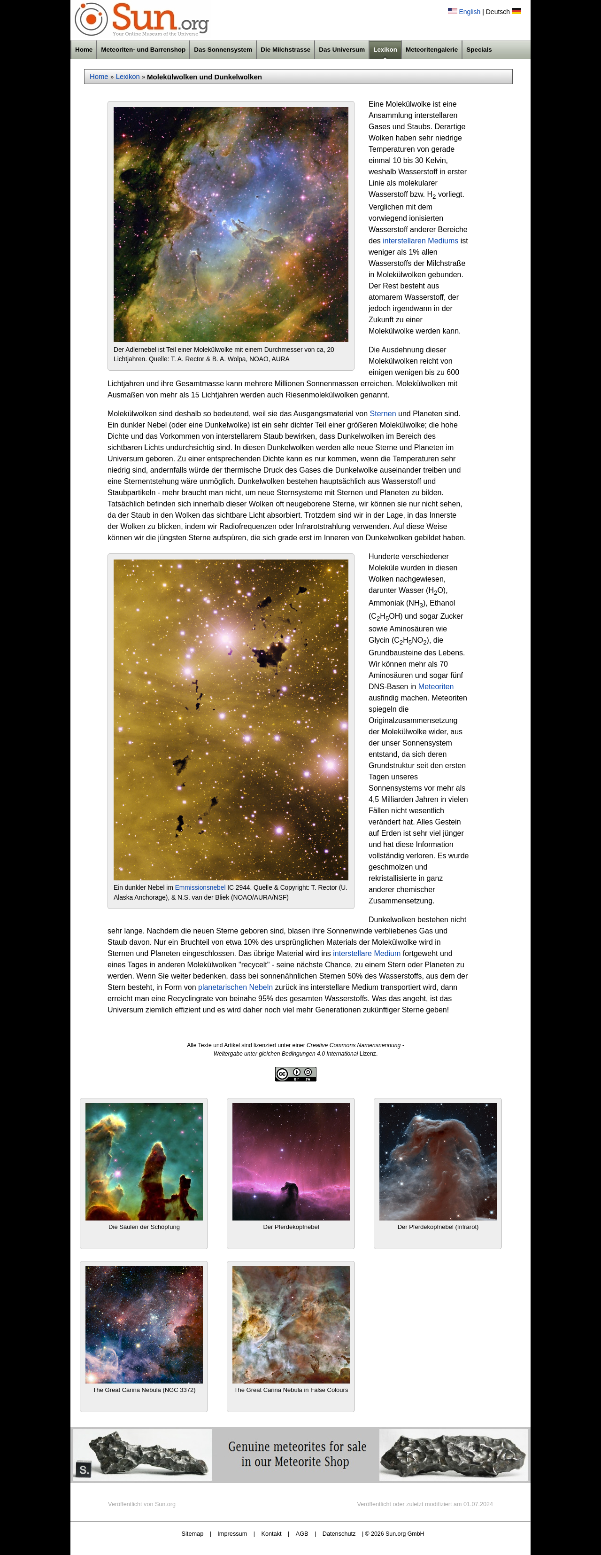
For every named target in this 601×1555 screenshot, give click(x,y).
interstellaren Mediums (420, 241)
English (469, 12)
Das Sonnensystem (223, 49)
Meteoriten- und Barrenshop (143, 49)
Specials (479, 49)
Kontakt (271, 1533)
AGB (302, 1533)
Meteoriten (436, 687)
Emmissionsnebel (200, 887)
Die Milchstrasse (285, 49)
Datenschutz (339, 1533)
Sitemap (193, 1533)
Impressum (232, 1533)
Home (83, 49)
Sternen (383, 414)
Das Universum (342, 49)
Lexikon (385, 49)
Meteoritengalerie (432, 49)
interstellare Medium (367, 953)
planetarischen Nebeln (235, 987)
